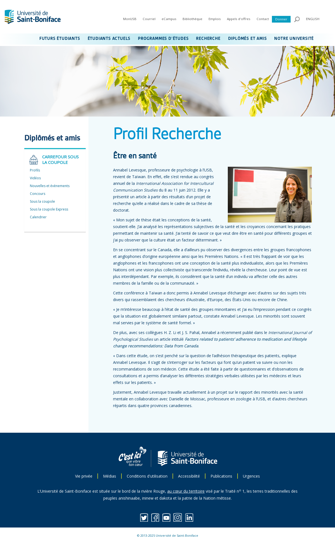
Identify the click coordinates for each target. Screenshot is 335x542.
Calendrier (38, 217)
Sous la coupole (42, 201)
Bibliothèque (192, 19)
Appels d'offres (238, 19)
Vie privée (83, 476)
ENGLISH (312, 19)
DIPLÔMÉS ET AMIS (247, 39)
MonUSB (130, 19)
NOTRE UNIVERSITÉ (294, 39)
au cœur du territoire (186, 491)
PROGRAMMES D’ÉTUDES (163, 39)
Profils (35, 170)
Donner (281, 19)
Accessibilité (189, 476)
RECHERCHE (208, 39)
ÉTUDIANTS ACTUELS (109, 39)
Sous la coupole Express (49, 209)
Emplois (215, 19)
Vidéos (35, 178)
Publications (221, 476)
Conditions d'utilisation (147, 476)
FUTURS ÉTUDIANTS (59, 39)
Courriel (149, 19)
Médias (109, 476)
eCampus (169, 19)
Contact (263, 19)
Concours (37, 193)
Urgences (251, 476)
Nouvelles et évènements (50, 185)
